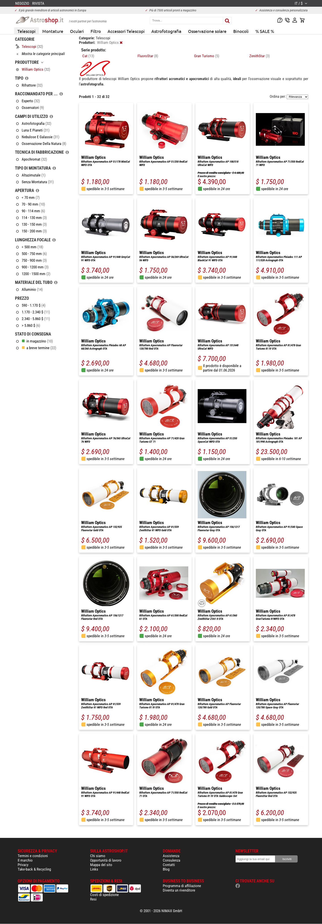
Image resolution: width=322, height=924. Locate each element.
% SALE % (264, 31)
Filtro (96, 31)
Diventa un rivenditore (179, 890)
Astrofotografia (166, 31)
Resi (93, 899)
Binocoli (241, 31)
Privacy (23, 864)
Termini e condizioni (33, 856)
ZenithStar (259, 56)
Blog (166, 869)
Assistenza (171, 856)
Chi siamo (97, 856)
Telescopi (26, 31)
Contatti (169, 864)
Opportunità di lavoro (105, 860)
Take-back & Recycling (34, 869)
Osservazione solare (207, 31)
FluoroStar (148, 56)
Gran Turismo (206, 56)
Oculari (77, 31)
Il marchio (25, 860)
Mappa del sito (101, 864)
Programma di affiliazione (182, 886)
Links (94, 869)
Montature (52, 31)
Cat (88, 56)
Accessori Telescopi (126, 31)
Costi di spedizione (104, 894)
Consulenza (171, 860)
